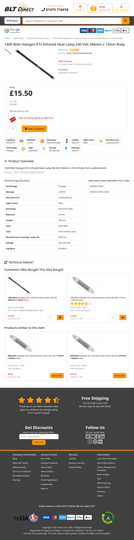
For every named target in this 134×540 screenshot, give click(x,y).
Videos (100, 495)
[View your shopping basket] (100, 8)
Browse (12, 20)
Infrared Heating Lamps (38, 38)
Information (103, 454)
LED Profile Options (106, 463)
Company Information (24, 454)
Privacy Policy (75, 467)
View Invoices (47, 471)
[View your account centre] (121, 8)
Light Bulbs (18, 38)
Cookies (72, 458)
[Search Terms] (72, 20)
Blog (15, 458)
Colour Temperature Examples (106, 469)
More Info (57, 375)
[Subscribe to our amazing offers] (39, 436)
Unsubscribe (47, 484)
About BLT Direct (20, 463)
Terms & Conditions (22, 471)
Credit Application (49, 479)
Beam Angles (103, 474)
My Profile (45, 458)
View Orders (46, 467)
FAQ (99, 478)
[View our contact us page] (80, 8)
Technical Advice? (19, 262)
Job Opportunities (21, 475)
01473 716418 (55, 9)
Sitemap (16, 479)
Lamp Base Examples (107, 458)
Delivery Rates (19, 467)
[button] (127, 298)
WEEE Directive (104, 483)
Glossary (101, 491)
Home (7, 38)
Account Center (49, 454)
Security (73, 454)
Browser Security (77, 463)
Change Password (49, 463)
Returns (44, 488)
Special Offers (103, 487)
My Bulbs (45, 475)
